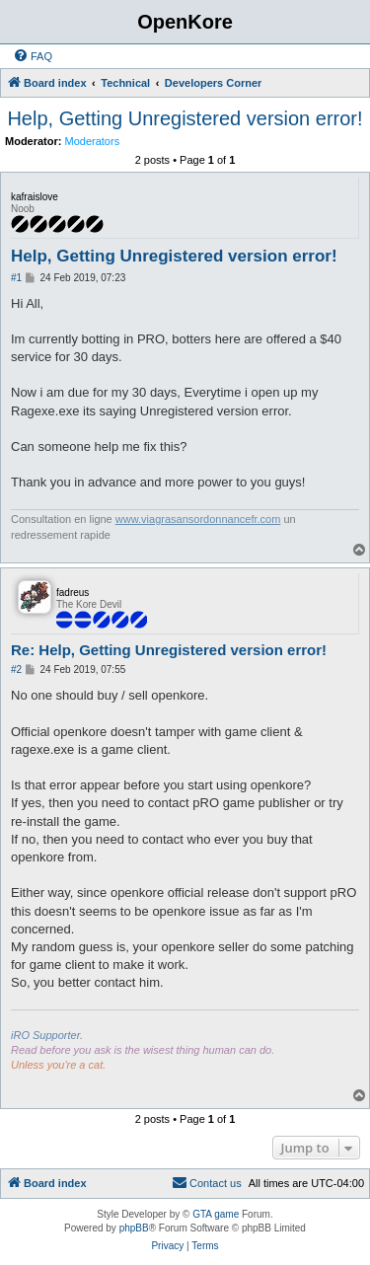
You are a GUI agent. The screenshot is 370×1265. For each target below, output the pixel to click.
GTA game (215, 1214)
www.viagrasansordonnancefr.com (198, 519)
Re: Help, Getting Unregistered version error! (169, 649)
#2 (16, 669)
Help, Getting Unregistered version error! (184, 118)
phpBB (134, 1228)
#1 (16, 277)
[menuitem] (32, 56)
